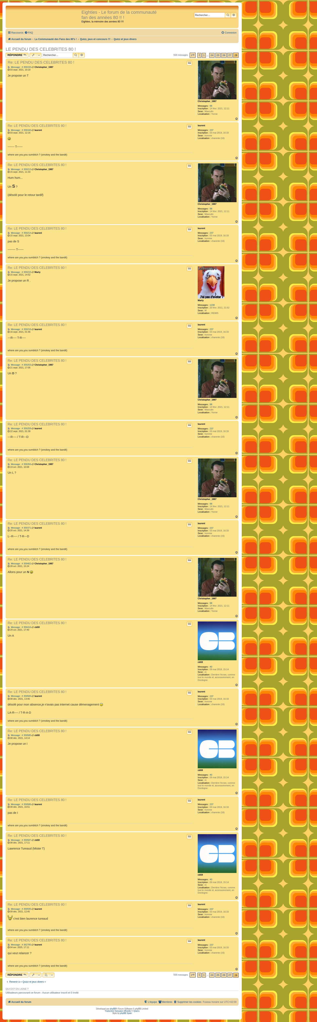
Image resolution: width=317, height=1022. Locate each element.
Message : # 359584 (19, 696)
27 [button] (229, 55)
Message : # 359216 (19, 329)
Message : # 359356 (19, 464)
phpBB (113, 1009)
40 (211, 667)
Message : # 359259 (19, 428)
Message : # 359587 (19, 840)
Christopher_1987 (207, 101)
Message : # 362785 (19, 944)
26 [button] (223, 55)
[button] (193, 55)
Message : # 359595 (19, 909)
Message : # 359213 (19, 169)
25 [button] (218, 55)
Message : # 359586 (19, 804)
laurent (201, 125)
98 (211, 106)
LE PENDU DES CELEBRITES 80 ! (41, 49)
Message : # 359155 (19, 67)
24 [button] (211, 55)
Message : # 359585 (19, 735)
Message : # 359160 (19, 130)
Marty (201, 300)
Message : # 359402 (19, 563)
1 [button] (204, 55)
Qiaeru (136, 1011)
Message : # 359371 (19, 528)
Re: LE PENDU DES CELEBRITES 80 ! (41, 62)
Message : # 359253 (19, 365)
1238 (212, 305)
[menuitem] (28, 33)
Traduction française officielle (118, 1011)
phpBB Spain (126, 1013)
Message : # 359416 (19, 627)
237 (211, 130)
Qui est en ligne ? (17, 989)
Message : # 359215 (19, 272)
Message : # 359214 (19, 233)
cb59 (200, 662)
